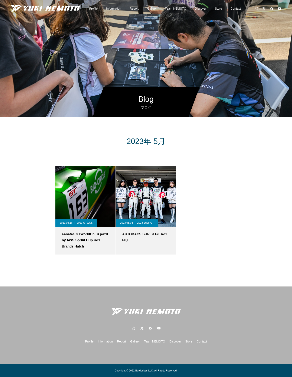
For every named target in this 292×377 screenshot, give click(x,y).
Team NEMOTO (175, 8)
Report (134, 8)
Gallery (151, 8)
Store (218, 8)
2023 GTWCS (85, 222)
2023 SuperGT (145, 222)
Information (113, 8)
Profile (93, 8)
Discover (200, 8)
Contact (236, 8)
